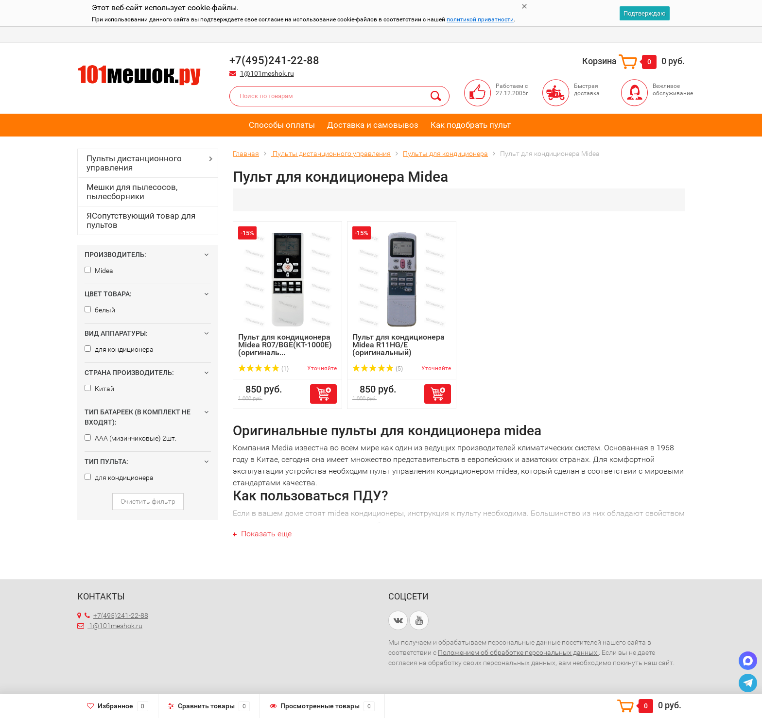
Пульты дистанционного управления (134, 163)
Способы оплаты (282, 125)
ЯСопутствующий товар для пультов (141, 220)
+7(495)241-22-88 (116, 615)
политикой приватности (480, 19)
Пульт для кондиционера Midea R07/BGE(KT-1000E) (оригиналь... (285, 344)
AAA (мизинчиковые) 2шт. (130, 438)
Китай (99, 389)
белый (100, 310)
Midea (99, 270)
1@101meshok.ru (267, 73)
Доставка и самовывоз (372, 125)
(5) (377, 368)
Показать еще (262, 533)
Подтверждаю (644, 13)
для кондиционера (119, 349)
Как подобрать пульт (471, 125)
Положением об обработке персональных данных (518, 652)
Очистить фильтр (148, 501)
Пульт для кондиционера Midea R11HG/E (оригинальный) (398, 344)
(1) (263, 368)
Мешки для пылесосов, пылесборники (132, 191)
